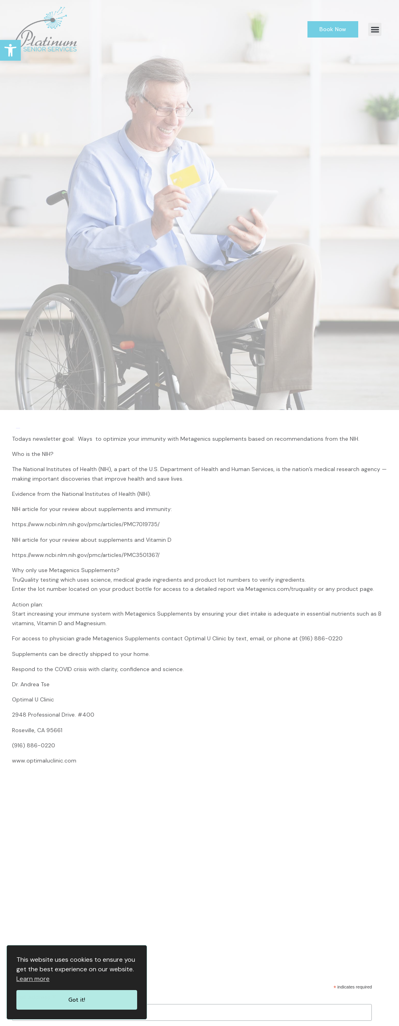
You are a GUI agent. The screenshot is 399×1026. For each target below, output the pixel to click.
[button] (374, 29)
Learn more (33, 979)
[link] (10, 50)
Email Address (34, 997)
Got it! (76, 1000)
